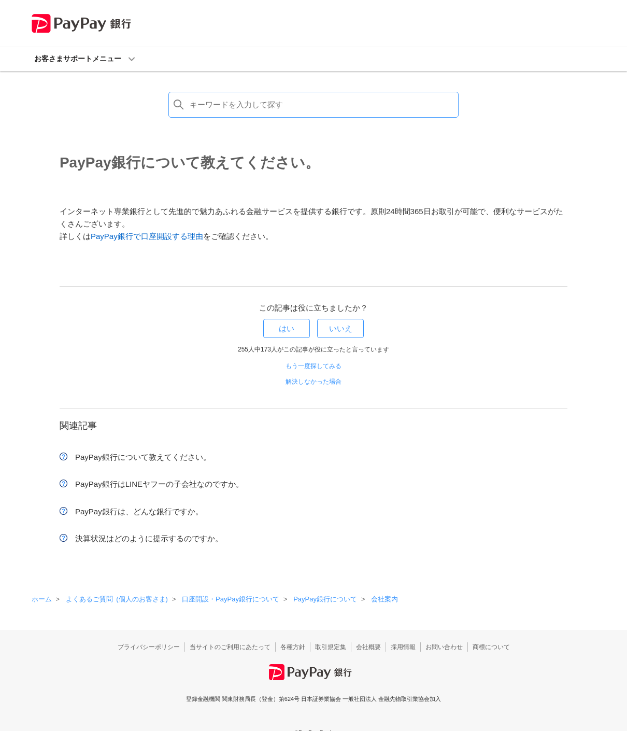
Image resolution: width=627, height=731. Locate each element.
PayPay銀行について (325, 599)
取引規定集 (330, 647)
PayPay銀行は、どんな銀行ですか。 (139, 511)
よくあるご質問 (117, 599)
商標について (491, 647)
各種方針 (292, 647)
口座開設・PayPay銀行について (230, 599)
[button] (314, 59)
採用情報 (403, 647)
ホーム (42, 599)
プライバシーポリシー (149, 647)
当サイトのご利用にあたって (230, 647)
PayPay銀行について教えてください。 (143, 457)
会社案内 (384, 599)
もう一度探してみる (313, 366)
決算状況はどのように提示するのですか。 (149, 538)
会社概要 (368, 647)
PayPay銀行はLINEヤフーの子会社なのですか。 (159, 484)
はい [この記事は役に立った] (286, 328)
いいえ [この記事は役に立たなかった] (340, 328)
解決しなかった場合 (313, 381)
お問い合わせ (444, 647)
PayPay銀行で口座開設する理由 (147, 236)
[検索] (313, 105)
